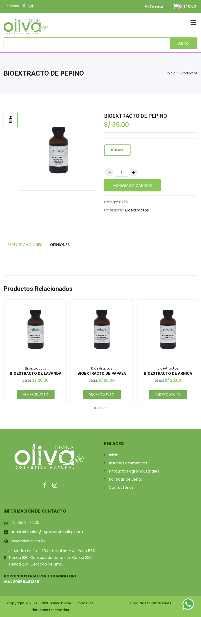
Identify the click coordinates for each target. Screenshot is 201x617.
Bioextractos (137, 210)
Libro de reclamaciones (150, 603)
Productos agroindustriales (134, 471)
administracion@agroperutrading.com (47, 532)
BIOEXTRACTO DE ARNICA (168, 373)
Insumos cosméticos (128, 463)
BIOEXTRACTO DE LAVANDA (35, 373)
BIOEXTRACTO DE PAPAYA (101, 373)
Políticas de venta (125, 479)
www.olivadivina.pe (28, 541)
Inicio (171, 73)
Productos (189, 73)
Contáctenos (121, 487)
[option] (11, 120)
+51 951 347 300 (25, 522)
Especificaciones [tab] (24, 244)
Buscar (183, 43)
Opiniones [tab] (60, 244)
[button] (95, 408)
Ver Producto (35, 394)
